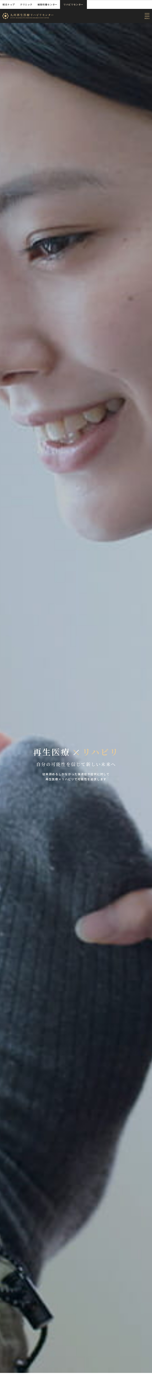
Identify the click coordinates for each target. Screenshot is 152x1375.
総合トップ (9, 4)
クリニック (26, 4)
